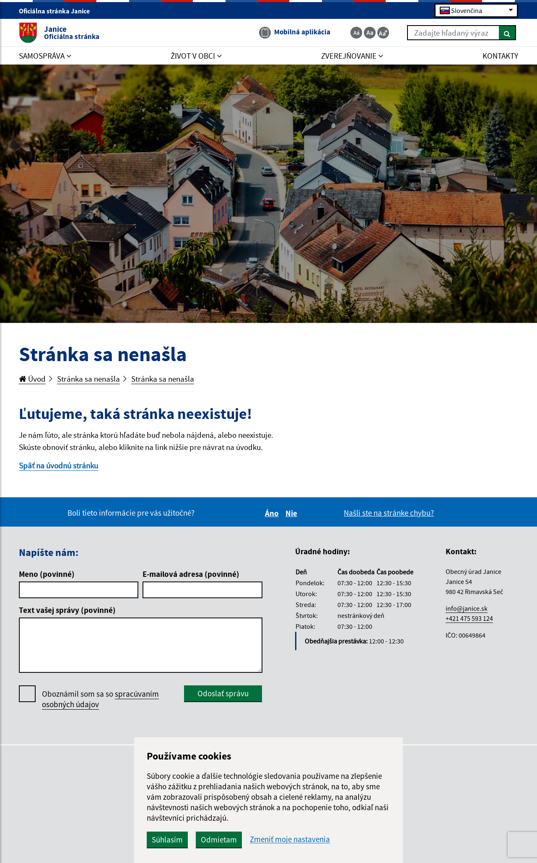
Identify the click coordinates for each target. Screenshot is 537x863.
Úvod (32, 379)
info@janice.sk (467, 608)
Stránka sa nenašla (88, 379)
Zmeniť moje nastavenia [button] (290, 839)
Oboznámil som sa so (100, 699)
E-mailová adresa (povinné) (191, 574)
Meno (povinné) (47, 574)
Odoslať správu (223, 693)
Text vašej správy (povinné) (67, 610)
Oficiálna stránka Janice (58, 11)
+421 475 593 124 (469, 618)
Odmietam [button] (219, 840)
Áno (273, 513)
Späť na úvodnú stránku (58, 465)
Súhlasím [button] (167, 840)
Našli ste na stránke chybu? (389, 513)
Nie (292, 513)
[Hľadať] (507, 32)
